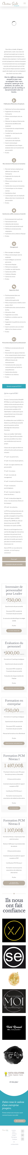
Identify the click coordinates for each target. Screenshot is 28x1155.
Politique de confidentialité (14, 1142)
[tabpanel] (14, 473)
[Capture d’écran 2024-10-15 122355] (14, 1070)
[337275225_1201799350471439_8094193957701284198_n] (14, 990)
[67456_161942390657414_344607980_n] (14, 946)
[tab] (14, 386)
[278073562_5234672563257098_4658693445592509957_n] (14, 972)
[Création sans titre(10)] (14, 1043)
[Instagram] (22, 1139)
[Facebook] (22, 1131)
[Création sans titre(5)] (14, 1017)
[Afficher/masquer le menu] (24, 3)
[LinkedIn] (22, 1135)
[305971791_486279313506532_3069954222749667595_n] (14, 919)
